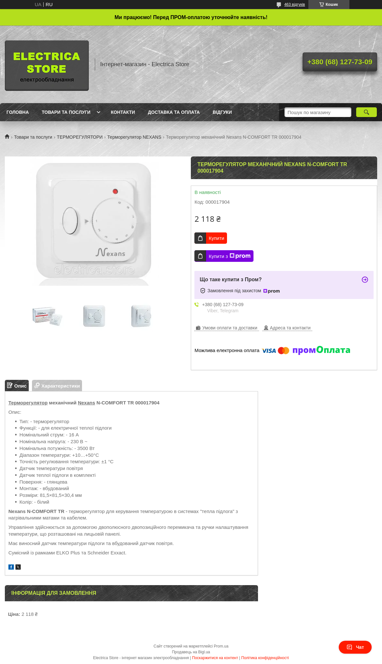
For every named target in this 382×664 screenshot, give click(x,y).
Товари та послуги (66, 112)
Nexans (86, 402)
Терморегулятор (27, 402)
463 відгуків (294, 4)
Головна (17, 112)
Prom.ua (221, 646)
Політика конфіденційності (265, 658)
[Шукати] (366, 112)
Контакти (123, 112)
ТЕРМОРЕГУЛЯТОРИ (80, 137)
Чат (355, 647)
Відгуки (222, 112)
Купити (216, 238)
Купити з (229, 256)
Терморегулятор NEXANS (134, 137)
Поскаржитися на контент (215, 658)
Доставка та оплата (174, 112)
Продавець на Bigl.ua (191, 652)
